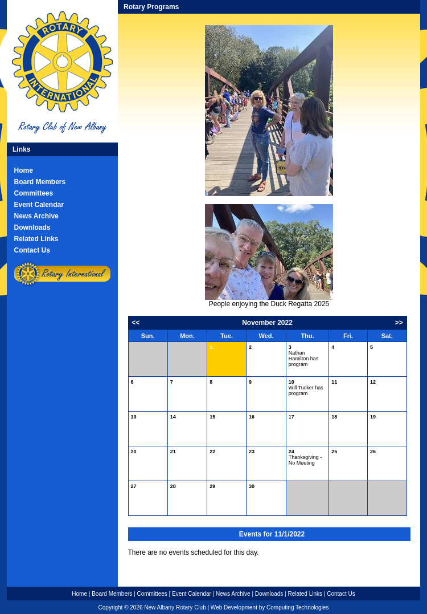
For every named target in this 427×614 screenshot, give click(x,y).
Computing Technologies (297, 607)
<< (135, 323)
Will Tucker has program (306, 387)
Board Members (40, 182)
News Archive (36, 216)
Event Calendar (39, 205)
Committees (34, 193)
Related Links (36, 239)
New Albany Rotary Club (175, 607)
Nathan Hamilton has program (304, 355)
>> (399, 323)
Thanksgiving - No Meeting (305, 457)
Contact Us (32, 250)
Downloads (32, 227)
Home (23, 170)
